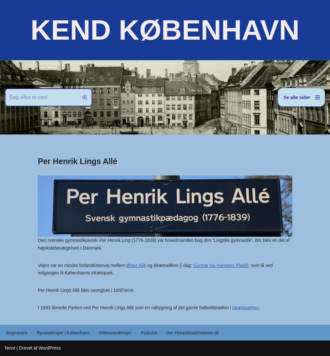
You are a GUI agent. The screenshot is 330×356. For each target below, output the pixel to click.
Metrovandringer (115, 332)
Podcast (149, 332)
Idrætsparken (245, 307)
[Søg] (41, 97)
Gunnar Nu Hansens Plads (220, 265)
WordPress (50, 348)
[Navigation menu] (301, 97)
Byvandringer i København (63, 332)
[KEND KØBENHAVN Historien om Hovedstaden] (165, 30)
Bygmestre (17, 332)
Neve (10, 348)
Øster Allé (136, 265)
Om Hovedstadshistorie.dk (192, 332)
